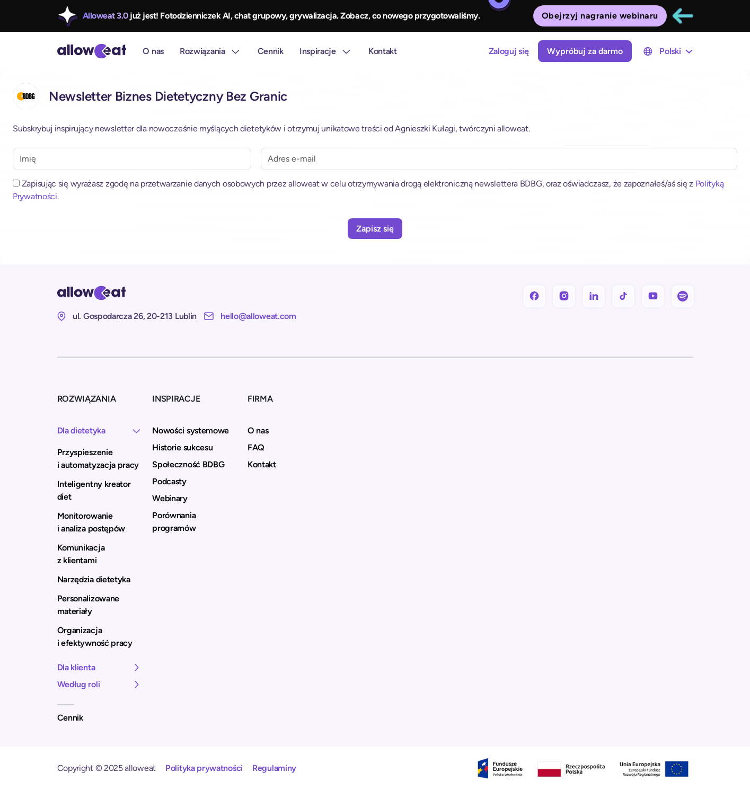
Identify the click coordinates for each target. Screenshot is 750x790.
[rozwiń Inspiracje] (346, 51)
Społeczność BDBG (188, 464)
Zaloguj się (509, 51)
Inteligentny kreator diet (94, 490)
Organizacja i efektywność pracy (95, 636)
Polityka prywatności (204, 768)
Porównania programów (174, 521)
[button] (100, 430)
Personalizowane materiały (88, 604)
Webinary (170, 498)
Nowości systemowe (190, 430)
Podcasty (169, 481)
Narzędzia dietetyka (93, 579)
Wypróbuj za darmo (585, 51)
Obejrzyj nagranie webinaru (600, 16)
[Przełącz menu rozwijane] (689, 51)
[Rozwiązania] (235, 51)
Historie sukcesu (182, 447)
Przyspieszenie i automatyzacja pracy (98, 458)
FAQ (256, 447)
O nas (153, 51)
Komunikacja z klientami (81, 554)
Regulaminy (274, 768)
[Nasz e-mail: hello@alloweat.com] (250, 316)
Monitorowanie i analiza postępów (91, 522)
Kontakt (382, 51)
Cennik (271, 51)
